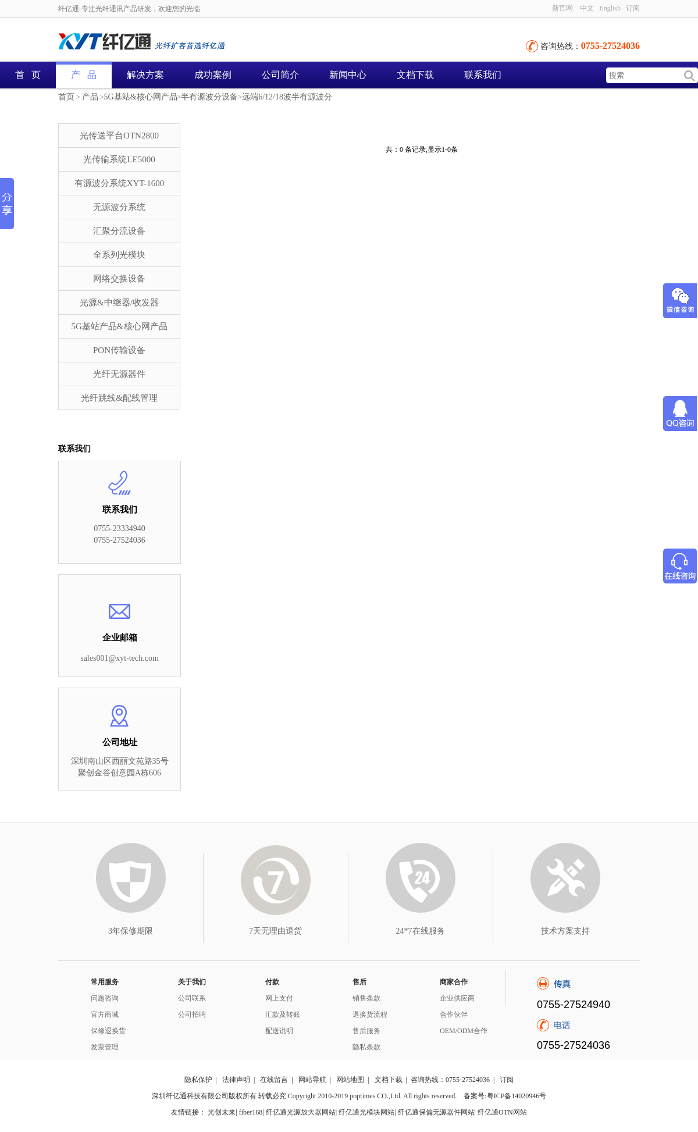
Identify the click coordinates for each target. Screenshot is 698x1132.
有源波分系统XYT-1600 (119, 183)
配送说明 (279, 1031)
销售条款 (366, 998)
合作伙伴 (454, 1014)
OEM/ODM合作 (463, 1031)
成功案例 (213, 75)
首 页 (28, 75)
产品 (90, 96)
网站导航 (312, 1080)
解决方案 (145, 75)
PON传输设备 (119, 350)
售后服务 (366, 1031)
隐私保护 (198, 1080)
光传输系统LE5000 (119, 159)
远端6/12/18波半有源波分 (287, 96)
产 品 (84, 75)
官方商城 (105, 1014)
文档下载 (415, 75)
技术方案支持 (565, 931)
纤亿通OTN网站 (502, 1112)
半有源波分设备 (209, 96)
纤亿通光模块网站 (366, 1112)
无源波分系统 (119, 207)
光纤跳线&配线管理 (119, 398)
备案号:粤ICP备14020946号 (505, 1096)
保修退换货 (108, 1031)
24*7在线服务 (420, 931)
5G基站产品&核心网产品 (120, 326)
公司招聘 (192, 1014)
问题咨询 (105, 998)
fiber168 (251, 1112)
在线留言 (274, 1080)
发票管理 (105, 1047)
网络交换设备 (119, 278)
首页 (66, 96)
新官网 (562, 8)
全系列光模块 (119, 254)
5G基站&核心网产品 (140, 96)
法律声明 (236, 1080)
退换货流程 (369, 1014)
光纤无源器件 (119, 374)
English (610, 8)
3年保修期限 (130, 931)
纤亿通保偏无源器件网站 (436, 1112)
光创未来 (222, 1112)
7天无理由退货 (275, 931)
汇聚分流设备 (119, 231)
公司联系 (192, 998)
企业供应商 (457, 998)
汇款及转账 (282, 1014)
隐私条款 (366, 1047)
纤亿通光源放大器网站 (301, 1112)
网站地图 (350, 1080)
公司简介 (280, 75)
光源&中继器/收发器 (119, 302)
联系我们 (482, 75)
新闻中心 (347, 75)
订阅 (633, 8)
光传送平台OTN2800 (119, 135)
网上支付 (279, 998)
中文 (587, 8)
